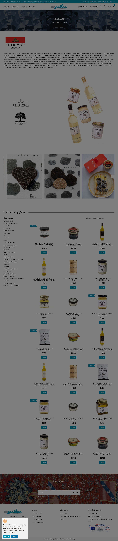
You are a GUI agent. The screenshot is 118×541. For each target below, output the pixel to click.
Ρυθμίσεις (14, 536)
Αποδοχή (6, 536)
